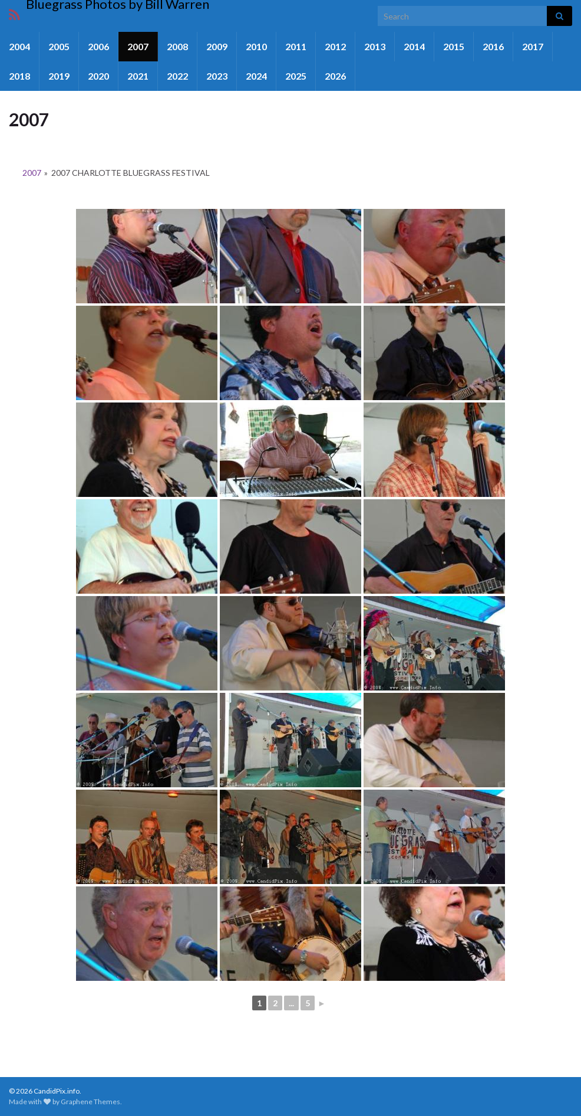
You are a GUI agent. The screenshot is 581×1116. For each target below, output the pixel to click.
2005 (59, 46)
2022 (177, 75)
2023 (216, 75)
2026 (335, 75)
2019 (59, 75)
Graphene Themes (90, 1101)
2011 (295, 46)
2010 (256, 46)
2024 (256, 75)
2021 (137, 75)
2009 (216, 46)
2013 (374, 46)
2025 (295, 75)
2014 (414, 46)
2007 (137, 46)
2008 (177, 46)
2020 (98, 75)
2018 (19, 75)
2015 (453, 46)
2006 (98, 46)
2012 (335, 46)
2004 (19, 46)
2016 (493, 46)
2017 (532, 46)
